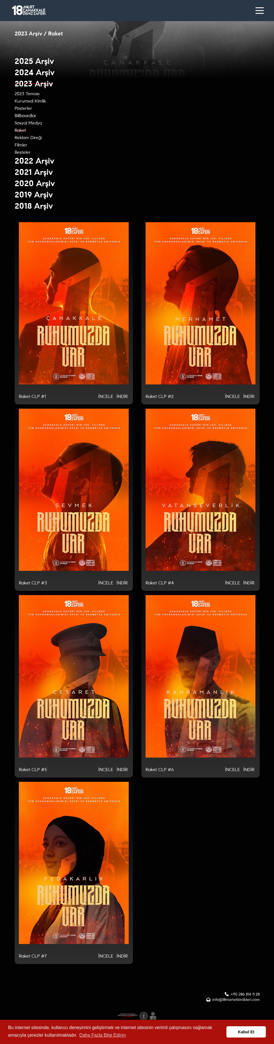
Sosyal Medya (28, 123)
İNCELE (105, 396)
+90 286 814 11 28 (245, 994)
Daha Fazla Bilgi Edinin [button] (102, 1035)
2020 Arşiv (35, 183)
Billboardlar (25, 115)
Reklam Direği (28, 137)
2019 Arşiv (34, 195)
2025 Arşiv (34, 61)
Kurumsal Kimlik (30, 101)
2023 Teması (27, 93)
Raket (20, 130)
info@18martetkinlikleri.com (236, 999)
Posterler (23, 108)
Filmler (21, 145)
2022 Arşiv (34, 161)
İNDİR (122, 396)
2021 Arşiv (34, 172)
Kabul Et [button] (246, 1032)
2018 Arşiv (34, 206)
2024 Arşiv (35, 72)
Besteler (23, 152)
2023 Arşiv (34, 84)
